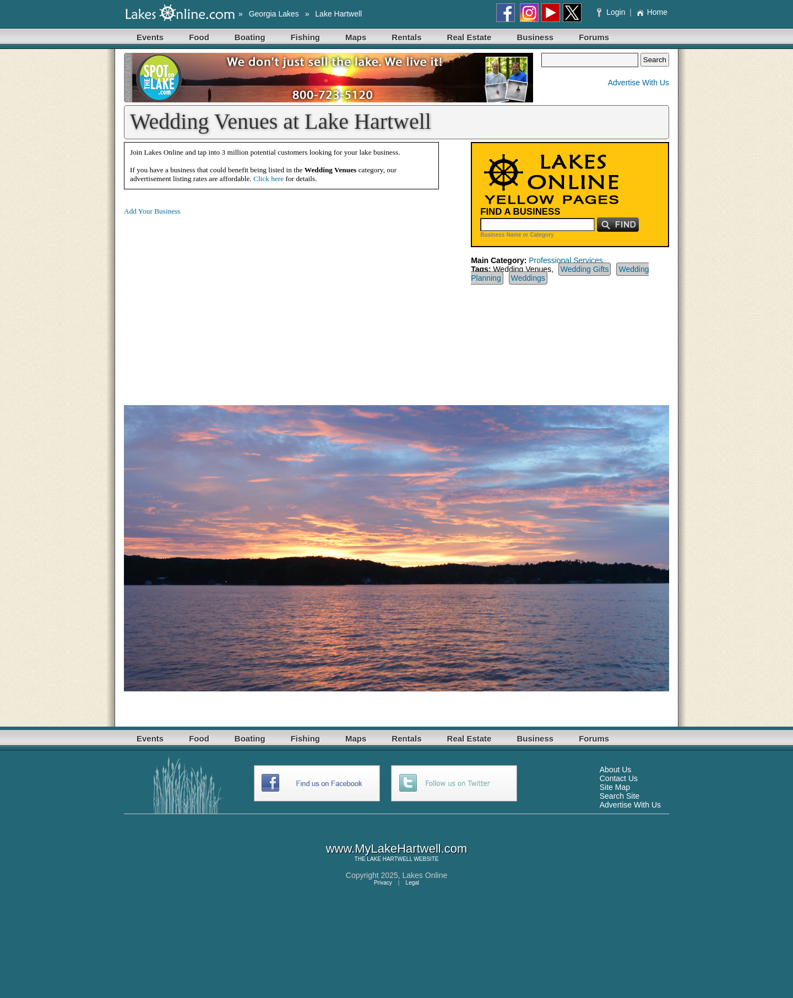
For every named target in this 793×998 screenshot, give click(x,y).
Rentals (406, 37)
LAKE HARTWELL (389, 859)
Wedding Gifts (585, 269)
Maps (355, 37)
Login (612, 12)
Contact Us (619, 778)
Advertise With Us (638, 82)
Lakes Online (425, 875)
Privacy (383, 883)
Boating (250, 37)
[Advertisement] (216, 302)
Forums (594, 37)
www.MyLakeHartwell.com (397, 848)
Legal (412, 883)
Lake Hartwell (338, 13)
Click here (268, 178)
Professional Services (566, 260)
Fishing (305, 37)
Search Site (619, 796)
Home (651, 12)
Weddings (528, 278)
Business (535, 37)
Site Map (615, 787)
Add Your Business (152, 211)
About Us (616, 769)
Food (199, 37)
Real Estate (469, 37)
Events (150, 37)
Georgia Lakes (274, 13)
